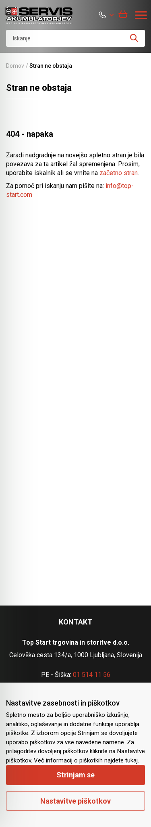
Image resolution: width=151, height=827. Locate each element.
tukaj (131, 760)
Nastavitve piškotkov (75, 801)
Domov (15, 66)
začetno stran (118, 173)
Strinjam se (75, 775)
